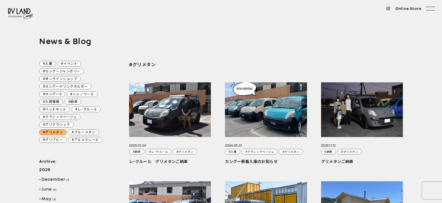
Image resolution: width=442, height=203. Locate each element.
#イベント (69, 64)
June (48, 189)
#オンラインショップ (60, 79)
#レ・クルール (86, 109)
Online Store (408, 8)
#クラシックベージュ (60, 117)
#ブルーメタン (83, 132)
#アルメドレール (85, 140)
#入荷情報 (51, 102)
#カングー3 (52, 94)
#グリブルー (53, 140)
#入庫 (47, 64)
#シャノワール (82, 94)
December (55, 179)
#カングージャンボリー (62, 71)
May (48, 198)
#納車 (73, 102)
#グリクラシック (56, 125)
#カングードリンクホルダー (65, 87)
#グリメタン (53, 132)
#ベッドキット (55, 109)
